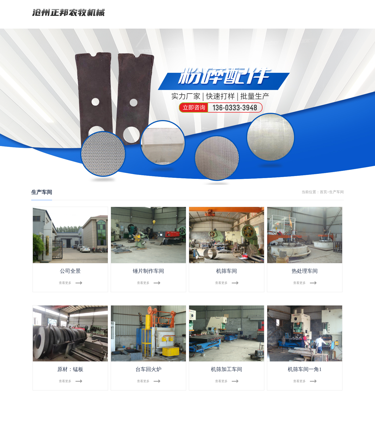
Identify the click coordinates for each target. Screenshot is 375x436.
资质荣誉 (260, 13)
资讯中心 (234, 13)
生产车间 (209, 13)
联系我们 (286, 13)
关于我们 (157, 13)
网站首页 (131, 13)
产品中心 (183, 13)
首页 (323, 192)
